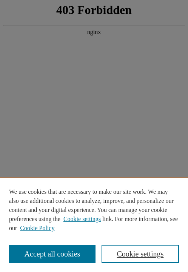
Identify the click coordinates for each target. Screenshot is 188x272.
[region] (94, 225)
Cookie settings (82, 219)
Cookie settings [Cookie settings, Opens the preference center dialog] (140, 254)
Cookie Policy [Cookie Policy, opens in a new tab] (37, 228)
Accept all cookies (52, 254)
